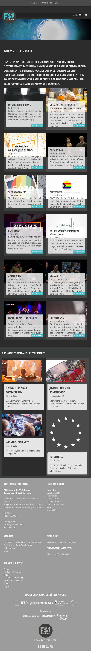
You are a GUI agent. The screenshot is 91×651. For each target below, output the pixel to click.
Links (6, 583)
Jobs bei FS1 (52, 510)
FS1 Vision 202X (54, 498)
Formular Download (13, 580)
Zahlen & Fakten (54, 501)
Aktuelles (53, 536)
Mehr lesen (37, 125)
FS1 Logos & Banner (13, 572)
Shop (6, 575)
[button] (75, 15)
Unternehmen (55, 484)
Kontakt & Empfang (16, 484)
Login (6, 551)
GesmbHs (51, 490)
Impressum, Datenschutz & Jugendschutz (22, 542)
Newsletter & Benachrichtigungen (62, 542)
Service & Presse (13, 563)
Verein (50, 507)
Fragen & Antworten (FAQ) (15, 577)
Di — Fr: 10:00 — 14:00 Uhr (59, 554)
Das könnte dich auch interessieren (24, 353)
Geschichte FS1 (53, 493)
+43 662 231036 (46, 3)
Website (8, 536)
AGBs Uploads (10, 548)
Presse (7, 569)
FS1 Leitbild (52, 495)
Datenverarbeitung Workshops (18, 545)
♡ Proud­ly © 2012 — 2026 (45, 640)
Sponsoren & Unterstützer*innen (45, 595)
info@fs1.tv (35, 3)
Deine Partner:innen (56, 504)
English (56, 3)
